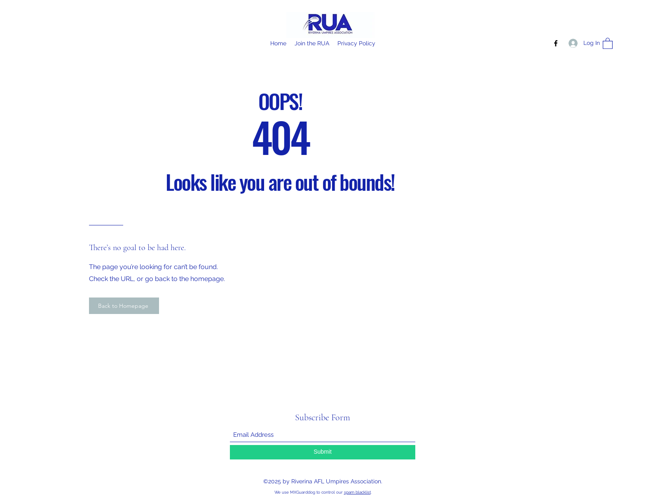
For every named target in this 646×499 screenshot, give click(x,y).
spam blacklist (357, 492)
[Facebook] (556, 43)
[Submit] (322, 452)
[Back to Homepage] (124, 306)
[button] (608, 43)
